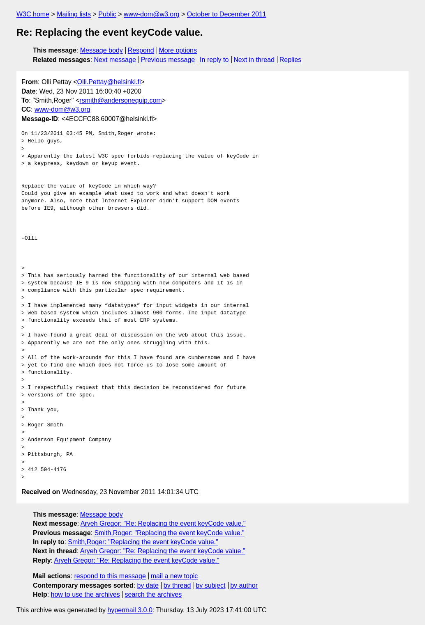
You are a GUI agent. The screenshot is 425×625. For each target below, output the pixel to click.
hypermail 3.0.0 (129, 610)
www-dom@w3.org (151, 14)
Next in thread (254, 59)
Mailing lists (74, 14)
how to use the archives (85, 594)
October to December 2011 (226, 14)
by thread (177, 585)
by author (244, 585)
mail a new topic (174, 575)
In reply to (214, 59)
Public (107, 14)
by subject (210, 585)
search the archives (153, 594)
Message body (101, 50)
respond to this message (110, 575)
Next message (115, 59)
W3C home (32, 14)
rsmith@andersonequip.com (120, 100)
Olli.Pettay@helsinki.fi (109, 81)
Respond (141, 50)
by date (147, 585)
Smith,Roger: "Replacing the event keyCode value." (169, 532)
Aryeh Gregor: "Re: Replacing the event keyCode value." (163, 523)
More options (178, 50)
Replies (290, 59)
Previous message (168, 59)
